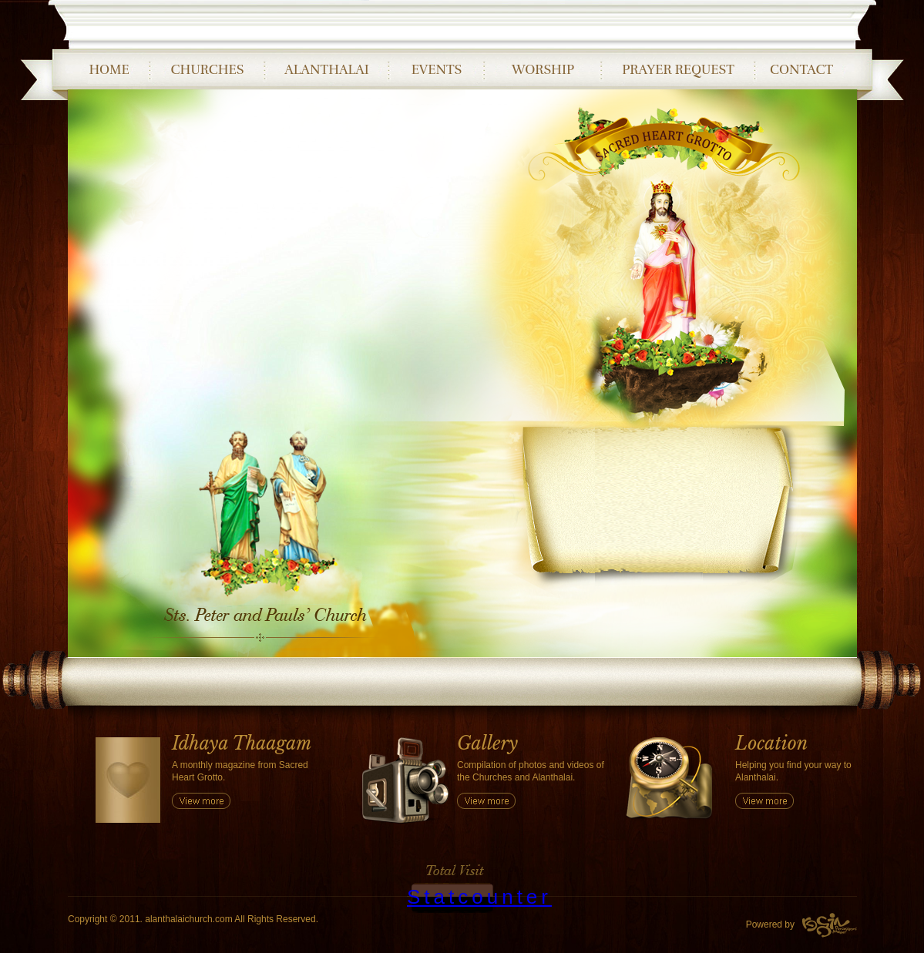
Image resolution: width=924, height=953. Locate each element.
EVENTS (437, 70)
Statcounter (479, 896)
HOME (109, 70)
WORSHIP (543, 70)
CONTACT (801, 70)
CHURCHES (207, 70)
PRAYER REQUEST (678, 70)
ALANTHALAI (326, 70)
